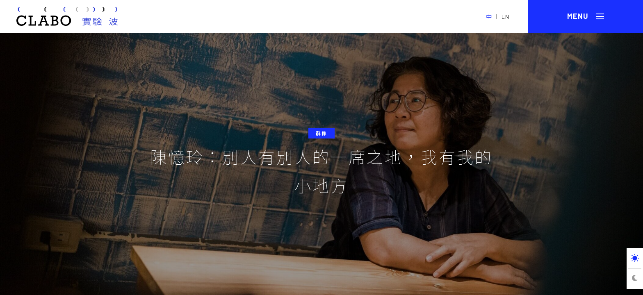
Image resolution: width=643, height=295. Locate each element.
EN (505, 16)
